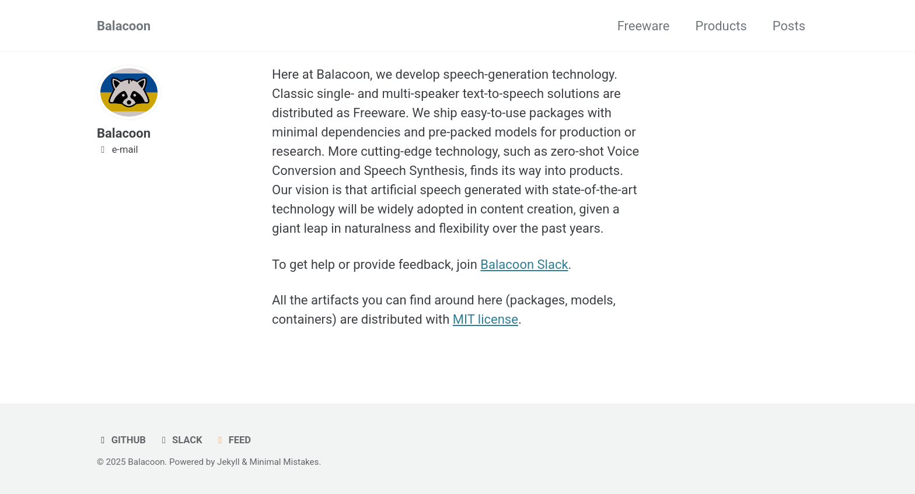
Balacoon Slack (524, 264)
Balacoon (124, 26)
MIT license (485, 319)
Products (721, 26)
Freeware (643, 26)
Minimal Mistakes (284, 462)
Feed (232, 440)
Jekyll (228, 462)
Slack (180, 440)
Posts (789, 26)
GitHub (121, 440)
